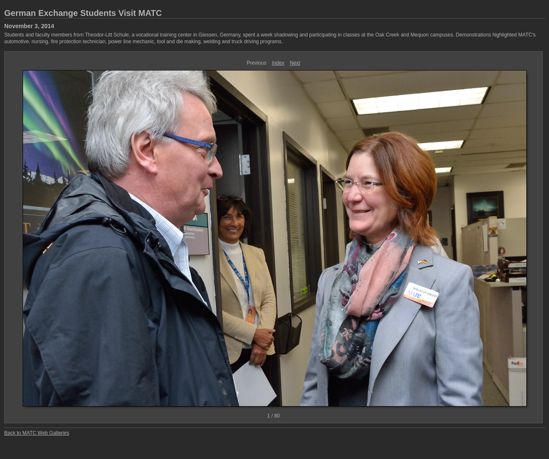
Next (295, 63)
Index (278, 63)
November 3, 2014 (29, 26)
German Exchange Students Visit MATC (83, 13)
